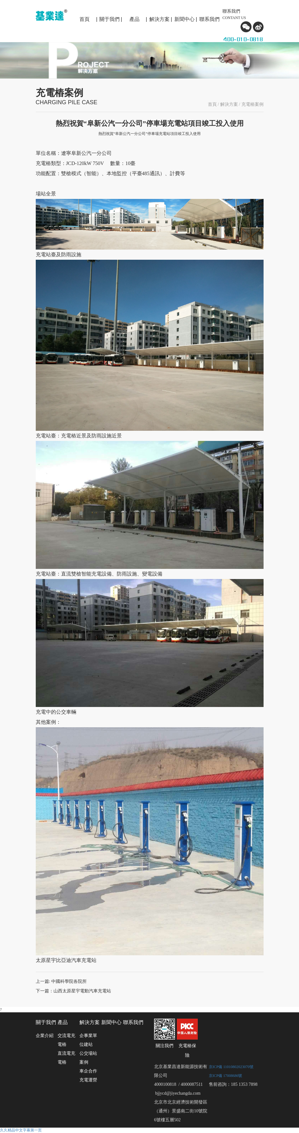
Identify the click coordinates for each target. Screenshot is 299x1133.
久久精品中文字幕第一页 (21, 1130)
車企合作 (88, 1071)
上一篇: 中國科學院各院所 (61, 981)
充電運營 (88, 1080)
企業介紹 (44, 1035)
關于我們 (109, 19)
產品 (134, 19)
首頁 (84, 19)
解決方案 (159, 19)
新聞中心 (184, 19)
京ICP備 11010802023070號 (231, 1067)
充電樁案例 (252, 104)
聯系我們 (209, 19)
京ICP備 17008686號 (225, 1075)
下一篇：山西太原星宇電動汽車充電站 (73, 991)
